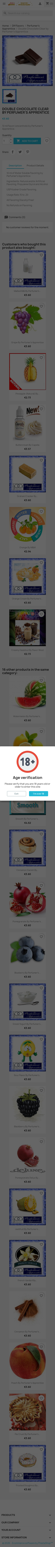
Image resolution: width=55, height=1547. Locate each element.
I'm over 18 (38, 793)
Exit (16, 793)
